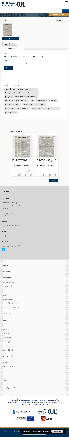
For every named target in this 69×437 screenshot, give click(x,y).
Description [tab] (12, 48)
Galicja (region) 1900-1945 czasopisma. (45, 108)
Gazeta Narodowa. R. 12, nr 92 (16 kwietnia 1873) (22, 160)
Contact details (7, 366)
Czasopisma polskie (12, 104)
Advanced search (57, 15)
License (4, 346)
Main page (6, 271)
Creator (5, 330)
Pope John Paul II (8, 295)
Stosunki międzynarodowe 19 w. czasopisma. (21, 89)
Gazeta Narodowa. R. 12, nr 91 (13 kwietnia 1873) (46, 160)
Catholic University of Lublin (41, 404)
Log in (4, 380)
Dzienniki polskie (11, 112)
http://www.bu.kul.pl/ (9, 246)
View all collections (8, 314)
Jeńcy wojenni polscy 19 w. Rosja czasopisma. (21, 97)
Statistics (5, 362)
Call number (6, 338)
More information (43, 431)
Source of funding (8, 350)
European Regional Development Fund (37, 400)
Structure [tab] (56, 48)
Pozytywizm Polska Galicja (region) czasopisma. (21, 93)
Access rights (6, 342)
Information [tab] (34, 48)
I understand (57, 431)
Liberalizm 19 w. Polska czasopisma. (44, 101)
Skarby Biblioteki (8, 287)
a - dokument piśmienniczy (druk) (15, 63)
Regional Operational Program (16, 402)
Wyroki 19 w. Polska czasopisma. (16, 101)
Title (3, 326)
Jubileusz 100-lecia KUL (10, 291)
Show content (10, 38)
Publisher (5, 334)
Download (9, 44)
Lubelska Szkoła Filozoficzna (11, 307)
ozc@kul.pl (6, 236)
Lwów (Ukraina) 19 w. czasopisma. (34, 104)
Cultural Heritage (8, 283)
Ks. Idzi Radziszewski (9, 299)
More (53, 180)
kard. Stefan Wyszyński (10, 303)
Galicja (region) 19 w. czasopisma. (16, 108)
